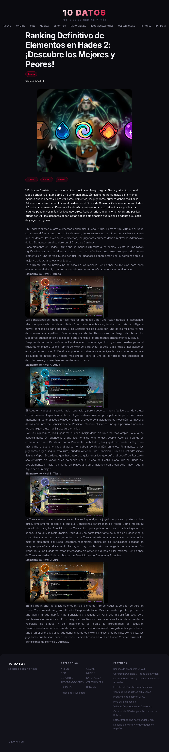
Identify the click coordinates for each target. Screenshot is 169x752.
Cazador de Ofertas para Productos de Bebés (135, 713)
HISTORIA (145, 26)
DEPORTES (60, 26)
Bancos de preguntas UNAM (129, 668)
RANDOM (160, 26)
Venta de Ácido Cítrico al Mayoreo (132, 691)
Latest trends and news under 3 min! (133, 719)
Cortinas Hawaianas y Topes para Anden (136, 673)
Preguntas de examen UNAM (129, 696)
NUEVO (7, 26)
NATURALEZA (78, 26)
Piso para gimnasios (124, 701)
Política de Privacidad (73, 692)
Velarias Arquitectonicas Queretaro (132, 706)
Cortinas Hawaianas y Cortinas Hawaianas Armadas (136, 680)
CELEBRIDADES (126, 26)
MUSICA (44, 26)
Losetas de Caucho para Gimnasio (132, 687)
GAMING (20, 26)
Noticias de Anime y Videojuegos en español (133, 726)
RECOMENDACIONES (102, 26)
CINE (32, 26)
